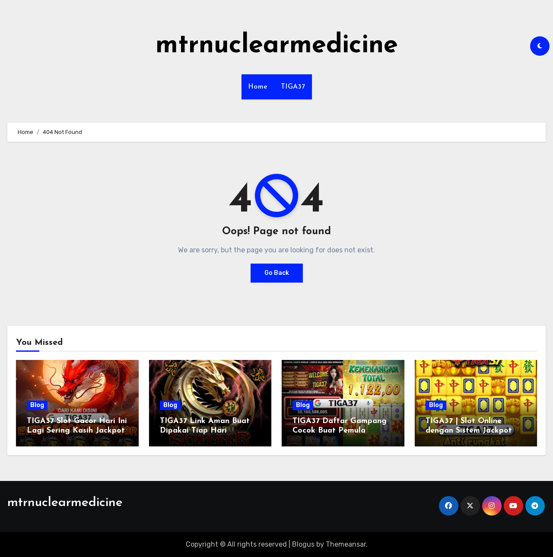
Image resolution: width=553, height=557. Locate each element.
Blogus (303, 544)
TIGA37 (293, 86)
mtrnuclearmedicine (277, 46)
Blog (37, 405)
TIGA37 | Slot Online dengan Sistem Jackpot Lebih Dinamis (469, 430)
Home (258, 86)
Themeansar (346, 544)
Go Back (276, 273)
